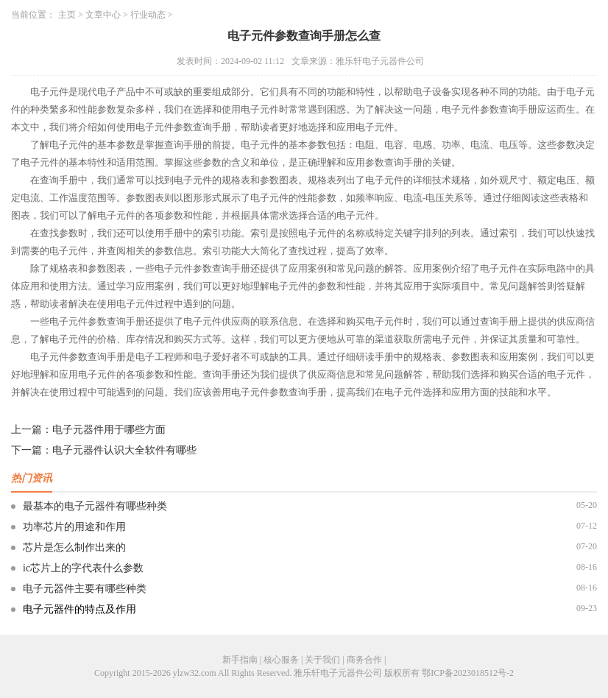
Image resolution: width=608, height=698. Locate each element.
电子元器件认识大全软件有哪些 (124, 450)
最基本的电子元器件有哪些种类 (95, 506)
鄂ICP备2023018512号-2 (468, 673)
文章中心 (103, 15)
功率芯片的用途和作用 (74, 526)
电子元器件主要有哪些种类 (84, 588)
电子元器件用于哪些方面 (109, 429)
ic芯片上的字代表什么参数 (83, 568)
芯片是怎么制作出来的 (74, 547)
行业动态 (148, 15)
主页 (67, 15)
